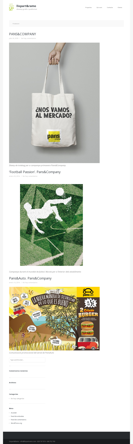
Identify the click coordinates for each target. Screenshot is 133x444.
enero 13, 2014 (14, 282)
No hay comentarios (28, 38)
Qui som (99, 7)
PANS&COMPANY (22, 34)
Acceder (14, 413)
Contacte (110, 7)
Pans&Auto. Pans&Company (30, 278)
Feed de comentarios (18, 420)
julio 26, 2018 (13, 38)
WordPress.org (16, 423)
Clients (120, 7)
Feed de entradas (17, 416)
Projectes (88, 7)
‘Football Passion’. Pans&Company (35, 172)
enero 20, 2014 (14, 176)
